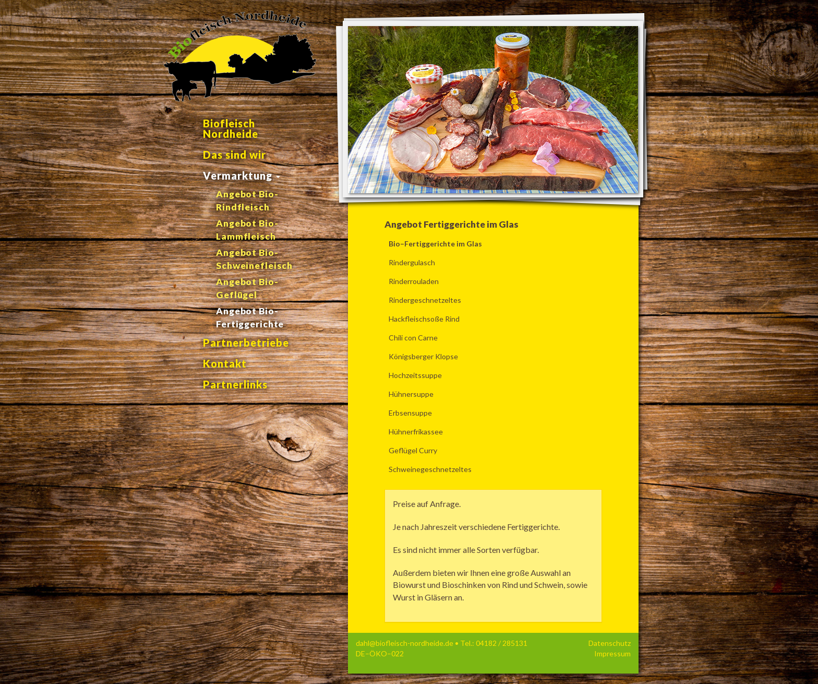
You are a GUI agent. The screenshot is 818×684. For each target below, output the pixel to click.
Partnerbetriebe (246, 342)
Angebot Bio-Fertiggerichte (250, 317)
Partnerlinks (235, 384)
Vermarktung (241, 175)
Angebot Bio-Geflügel (247, 288)
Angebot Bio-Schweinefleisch (254, 259)
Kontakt (225, 363)
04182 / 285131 (501, 643)
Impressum (612, 653)
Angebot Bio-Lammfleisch (247, 230)
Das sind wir (234, 154)
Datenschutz (609, 643)
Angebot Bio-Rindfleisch (247, 200)
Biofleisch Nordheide (230, 128)
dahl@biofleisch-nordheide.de (404, 643)
